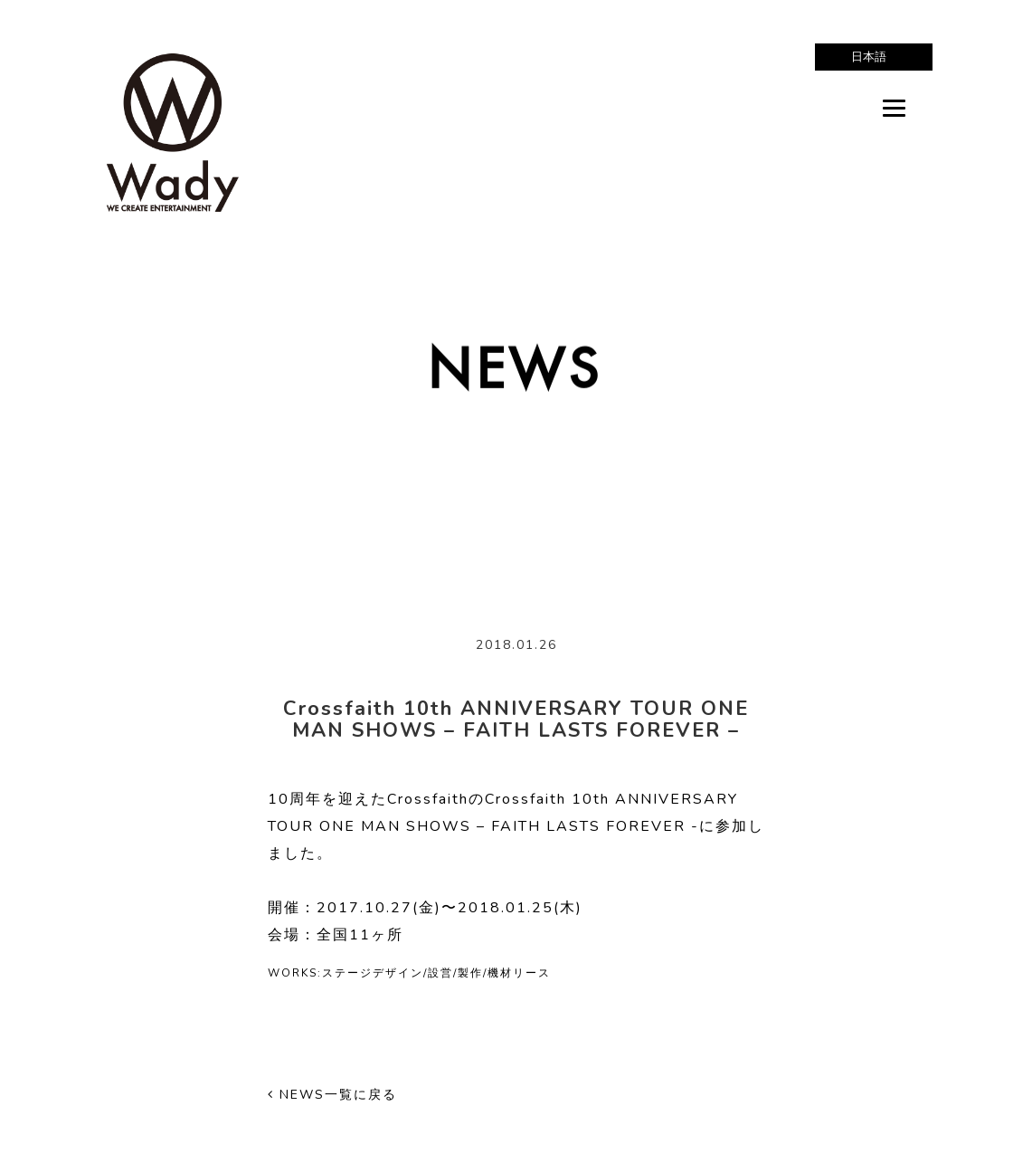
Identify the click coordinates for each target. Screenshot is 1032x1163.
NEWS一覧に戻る (332, 1094)
